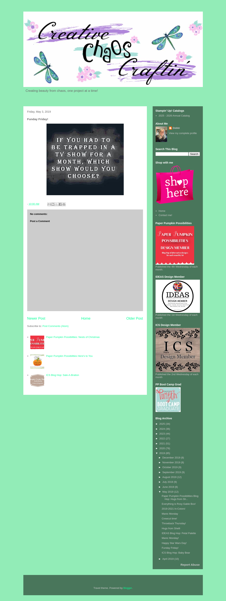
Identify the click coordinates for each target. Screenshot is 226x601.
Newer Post (36, 318)
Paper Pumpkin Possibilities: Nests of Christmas (73, 337)
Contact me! (165, 215)
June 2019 (168, 486)
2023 (162, 433)
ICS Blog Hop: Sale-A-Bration (62, 375)
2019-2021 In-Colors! (173, 508)
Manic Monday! (170, 538)
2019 (162, 453)
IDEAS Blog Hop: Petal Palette (179, 533)
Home (86, 318)
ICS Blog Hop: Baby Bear (176, 552)
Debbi (176, 128)
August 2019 (169, 477)
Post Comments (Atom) (55, 326)
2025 (162, 423)
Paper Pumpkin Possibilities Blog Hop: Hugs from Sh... (180, 498)
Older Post (134, 318)
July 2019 (168, 481)
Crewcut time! (169, 518)
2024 (162, 428)
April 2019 (168, 558)
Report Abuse (190, 564)
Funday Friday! (170, 547)
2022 (162, 438)
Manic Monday (170, 513)
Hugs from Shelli (171, 528)
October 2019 (170, 467)
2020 (162, 448)
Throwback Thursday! (174, 523)
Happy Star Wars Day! (174, 543)
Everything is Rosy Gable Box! (179, 503)
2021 (162, 443)
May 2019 (168, 491)
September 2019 (172, 472)
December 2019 (171, 457)
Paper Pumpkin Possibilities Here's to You (69, 356)
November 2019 (171, 462)
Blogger (127, 588)
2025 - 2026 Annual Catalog (174, 115)
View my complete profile (183, 133)
